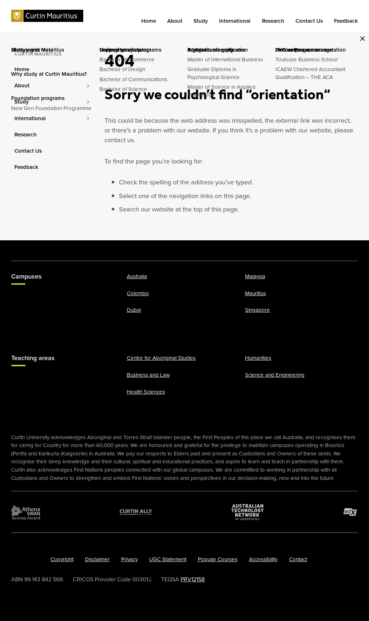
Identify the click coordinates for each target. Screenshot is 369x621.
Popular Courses (217, 559)
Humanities (258, 358)
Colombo (138, 293)
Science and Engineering (274, 375)
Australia (137, 276)
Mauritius (255, 293)
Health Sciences (146, 391)
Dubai (134, 310)
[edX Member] (350, 512)
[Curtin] (47, 16)
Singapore (257, 310)
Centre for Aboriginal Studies (161, 358)
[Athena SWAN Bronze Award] (25, 512)
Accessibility (263, 559)
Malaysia (255, 276)
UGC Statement (167, 559)
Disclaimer (97, 559)
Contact (298, 559)
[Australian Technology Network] (247, 512)
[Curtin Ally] (136, 512)
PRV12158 (193, 579)
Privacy (129, 559)
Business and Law (148, 375)
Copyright (62, 559)
